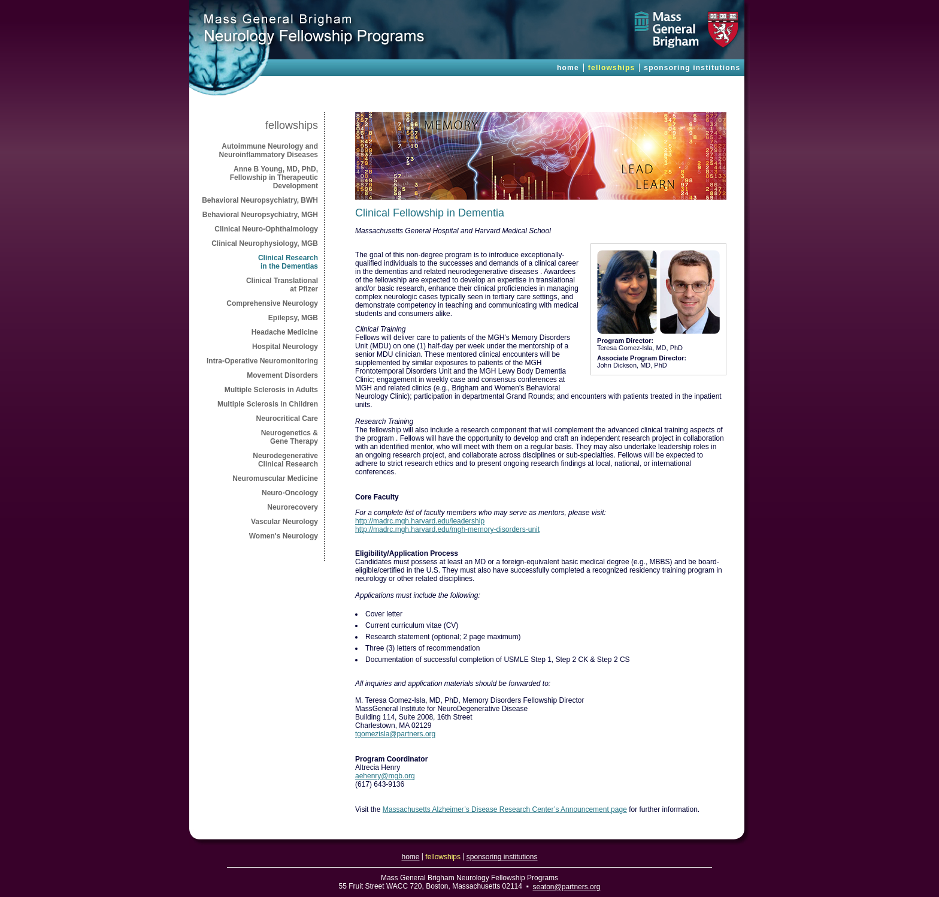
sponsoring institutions (692, 68)
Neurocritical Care (287, 418)
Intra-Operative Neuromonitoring (262, 361)
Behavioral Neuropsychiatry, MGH (260, 214)
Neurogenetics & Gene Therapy (289, 437)
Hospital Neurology (285, 346)
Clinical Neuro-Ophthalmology (266, 229)
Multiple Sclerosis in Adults (271, 390)
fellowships (611, 68)
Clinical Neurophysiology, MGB (264, 243)
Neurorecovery (292, 507)
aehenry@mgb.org (385, 776)
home (568, 68)
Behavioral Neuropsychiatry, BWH (260, 200)
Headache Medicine (285, 332)
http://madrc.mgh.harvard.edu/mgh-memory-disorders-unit (447, 529)
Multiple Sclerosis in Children (267, 404)
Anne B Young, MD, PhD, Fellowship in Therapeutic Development (274, 177)
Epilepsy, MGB (293, 318)
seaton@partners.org (567, 887)
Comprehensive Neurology (272, 303)
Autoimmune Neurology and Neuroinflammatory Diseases (268, 150)
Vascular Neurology (284, 521)
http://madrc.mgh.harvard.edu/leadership (419, 521)
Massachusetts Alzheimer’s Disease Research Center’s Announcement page (505, 809)
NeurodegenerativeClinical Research (285, 459)
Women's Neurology (283, 536)
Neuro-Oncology (290, 493)
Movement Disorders (282, 375)
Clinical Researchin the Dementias (288, 262)
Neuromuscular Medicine (275, 478)
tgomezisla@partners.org (395, 734)
